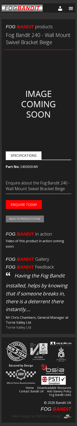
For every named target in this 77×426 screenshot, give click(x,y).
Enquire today (24, 204)
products (29, 26)
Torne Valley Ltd (18, 327)
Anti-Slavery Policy (59, 391)
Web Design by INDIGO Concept (41, 416)
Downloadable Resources (54, 388)
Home (30, 388)
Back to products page (24, 219)
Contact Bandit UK (31, 391)
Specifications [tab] (24, 155)
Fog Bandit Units (60, 395)
